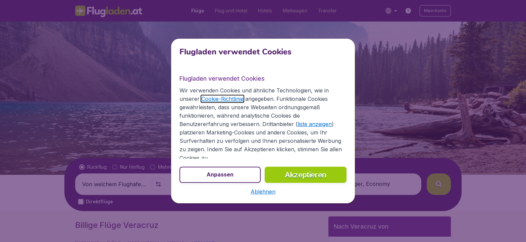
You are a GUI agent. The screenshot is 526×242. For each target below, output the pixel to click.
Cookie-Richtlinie (222, 98)
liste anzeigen (315, 124)
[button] (263, 191)
